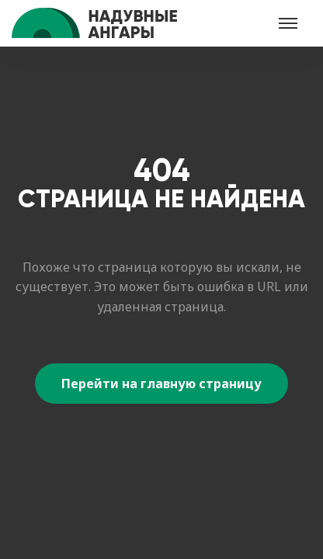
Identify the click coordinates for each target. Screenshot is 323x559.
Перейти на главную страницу (161, 383)
